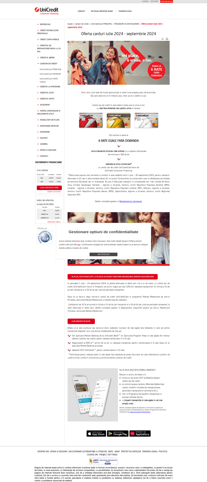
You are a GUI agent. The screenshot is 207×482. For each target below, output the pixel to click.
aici (78, 244)
